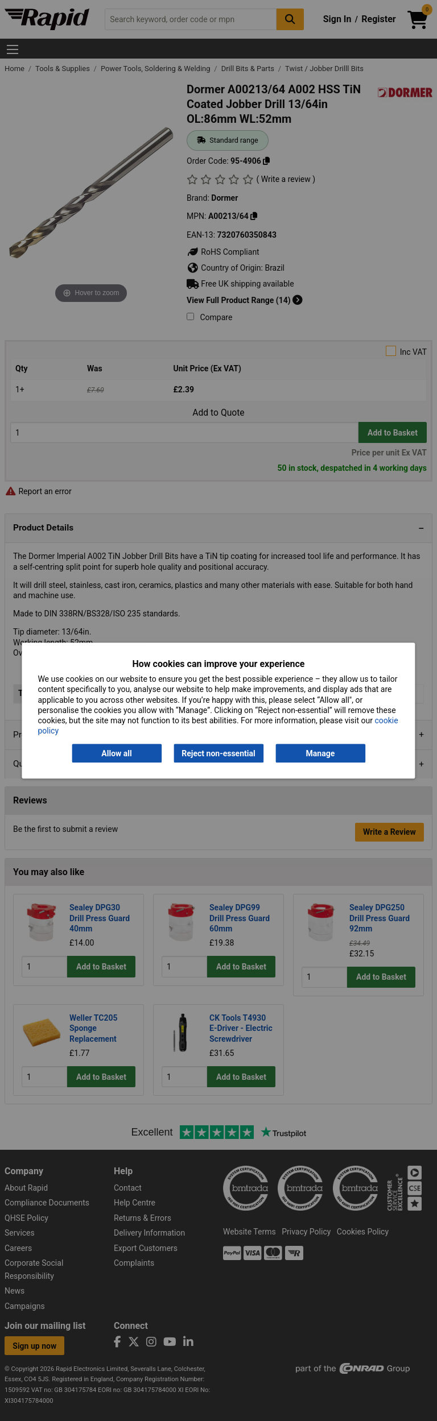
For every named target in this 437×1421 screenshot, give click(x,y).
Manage (320, 753)
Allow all (116, 753)
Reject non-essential (218, 753)
